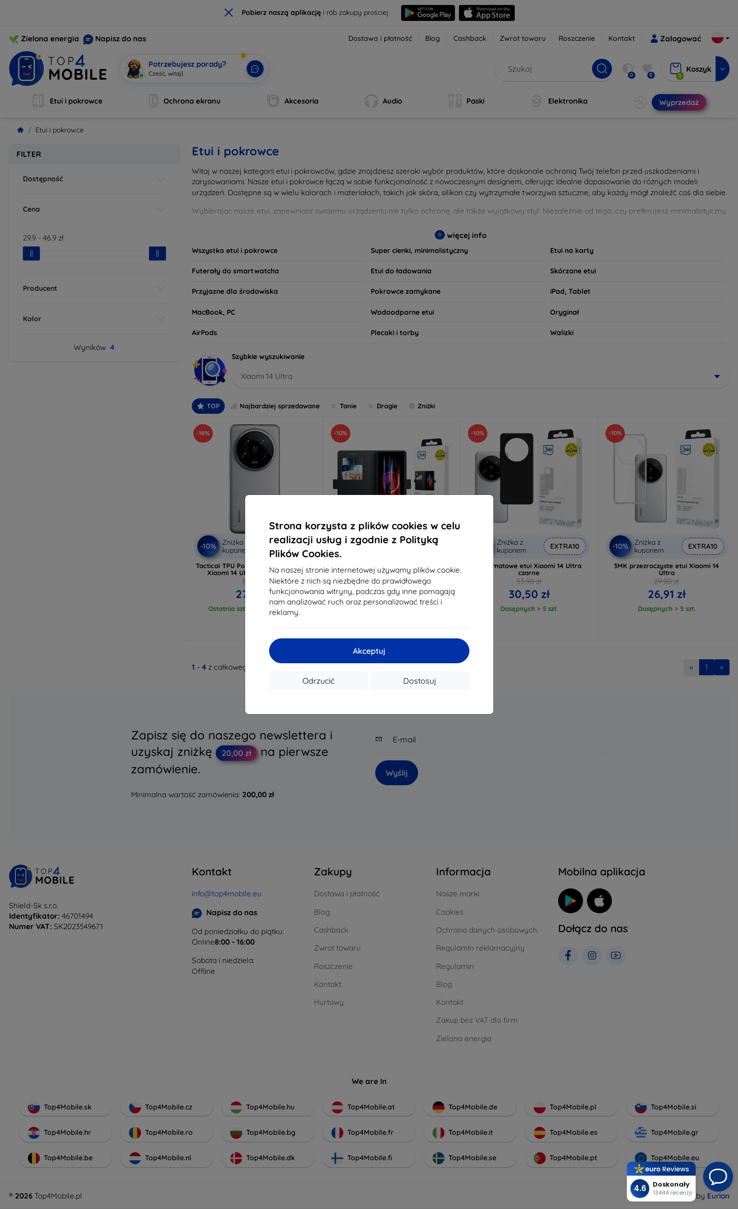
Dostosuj (419, 681)
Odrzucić (318, 681)
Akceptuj (369, 651)
